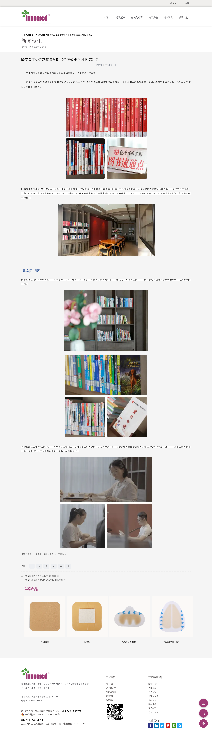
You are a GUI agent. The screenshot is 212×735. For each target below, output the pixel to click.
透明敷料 (152, 688)
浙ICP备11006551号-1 (32, 719)
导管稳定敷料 (154, 712)
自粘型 (87, 642)
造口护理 (152, 692)
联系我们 (183, 17)
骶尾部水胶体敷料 (172, 642)
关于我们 (153, 17)
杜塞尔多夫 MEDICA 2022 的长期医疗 (47, 580)
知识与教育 (137, 17)
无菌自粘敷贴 (154, 696)
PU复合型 (44, 642)
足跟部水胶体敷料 (129, 642)
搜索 (173, 3)
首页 (105, 17)
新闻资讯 (168, 17)
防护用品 (152, 704)
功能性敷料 (153, 684)
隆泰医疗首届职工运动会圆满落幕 (44, 575)
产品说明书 (119, 17)
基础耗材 (152, 700)
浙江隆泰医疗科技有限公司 (48, 710)
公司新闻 (41, 35)
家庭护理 (152, 708)
